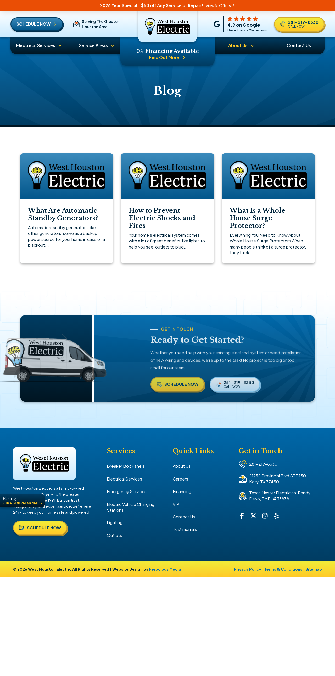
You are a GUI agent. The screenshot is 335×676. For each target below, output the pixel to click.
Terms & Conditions (283, 569)
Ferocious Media (165, 569)
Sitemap (313, 569)
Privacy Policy (247, 569)
